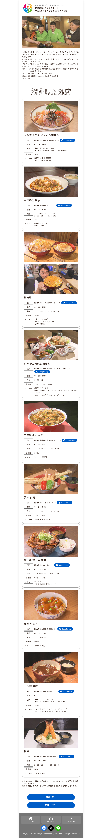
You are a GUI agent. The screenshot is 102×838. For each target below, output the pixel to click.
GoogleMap (68, 140)
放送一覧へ (51, 797)
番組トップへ (51, 805)
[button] (98, 834)
